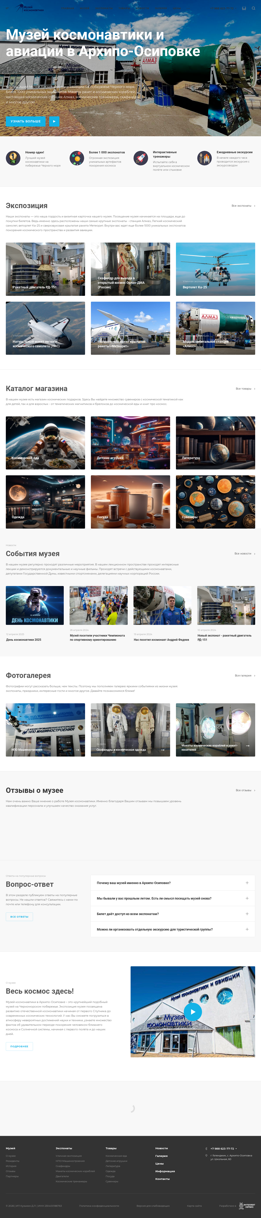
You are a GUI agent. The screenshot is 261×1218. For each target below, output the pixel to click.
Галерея (161, 1156)
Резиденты (12, 1160)
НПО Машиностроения (70, 1160)
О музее (11, 1155)
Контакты (162, 1179)
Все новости (245, 553)
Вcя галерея (245, 675)
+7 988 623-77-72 (222, 8)
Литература (113, 1166)
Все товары (245, 388)
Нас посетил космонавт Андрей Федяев (161, 639)
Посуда (110, 1176)
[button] (173, 882)
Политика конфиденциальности (99, 1205)
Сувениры (112, 1181)
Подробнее (19, 1046)
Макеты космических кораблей (75, 1171)
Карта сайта (194, 1205)
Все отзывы (245, 790)
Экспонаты (64, 1148)
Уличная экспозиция (69, 1155)
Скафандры (63, 1166)
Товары (111, 1148)
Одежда (110, 1171)
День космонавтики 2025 (23, 639)
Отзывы (10, 1171)
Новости (161, 1148)
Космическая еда (116, 1155)
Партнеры (12, 1176)
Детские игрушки (116, 1160)
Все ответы (19, 916)
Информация (165, 1171)
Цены (159, 1163)
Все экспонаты (243, 205)
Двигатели (62, 1176)
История (11, 1166)
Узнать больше (26, 121)
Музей (10, 1148)
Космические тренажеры (71, 1181)
